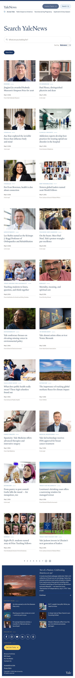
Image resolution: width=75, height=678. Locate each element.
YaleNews (10, 7)
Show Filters (9, 52)
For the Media (8, 659)
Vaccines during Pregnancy (43, 12)
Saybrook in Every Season (62, 12)
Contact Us (7, 661)
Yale (68, 673)
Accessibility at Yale (9, 665)
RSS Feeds (7, 656)
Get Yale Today (12, 647)
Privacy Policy (8, 668)
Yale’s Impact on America (24, 12)
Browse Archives (9, 654)
